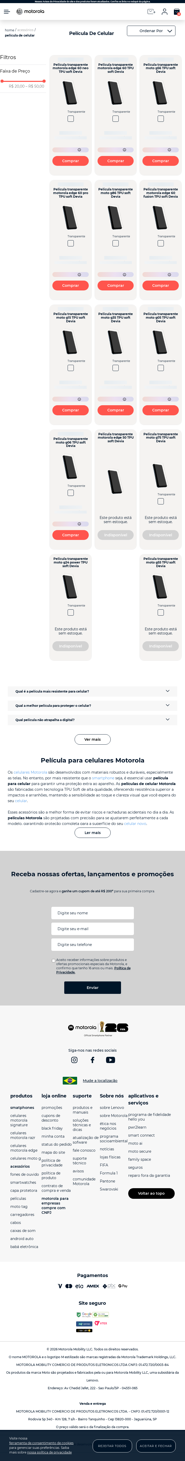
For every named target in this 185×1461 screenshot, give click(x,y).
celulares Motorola (30, 774)
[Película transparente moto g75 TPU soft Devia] (160, 491)
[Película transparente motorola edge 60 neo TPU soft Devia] (70, 117)
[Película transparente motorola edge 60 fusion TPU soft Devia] (160, 242)
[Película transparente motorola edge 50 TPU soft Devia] (115, 491)
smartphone (103, 780)
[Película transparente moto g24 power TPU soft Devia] (70, 609)
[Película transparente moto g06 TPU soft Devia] (70, 491)
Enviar (93, 989)
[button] (23, 73)
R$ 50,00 (35, 88)
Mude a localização (100, 1082)
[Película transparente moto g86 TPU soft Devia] (115, 242)
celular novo (135, 825)
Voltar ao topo (151, 1195)
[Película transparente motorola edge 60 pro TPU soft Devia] (70, 242)
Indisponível (115, 537)
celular (21, 803)
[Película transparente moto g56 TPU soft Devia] (160, 117)
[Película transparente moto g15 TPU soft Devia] (70, 366)
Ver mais (92, 741)
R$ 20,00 (17, 88)
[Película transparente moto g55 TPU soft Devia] (160, 609)
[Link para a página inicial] (9, 32)
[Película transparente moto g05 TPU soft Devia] (160, 366)
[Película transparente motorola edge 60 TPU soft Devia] (115, 117)
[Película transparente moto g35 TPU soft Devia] (115, 366)
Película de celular (20, 37)
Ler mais (93, 834)
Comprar (70, 163)
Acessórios (25, 32)
